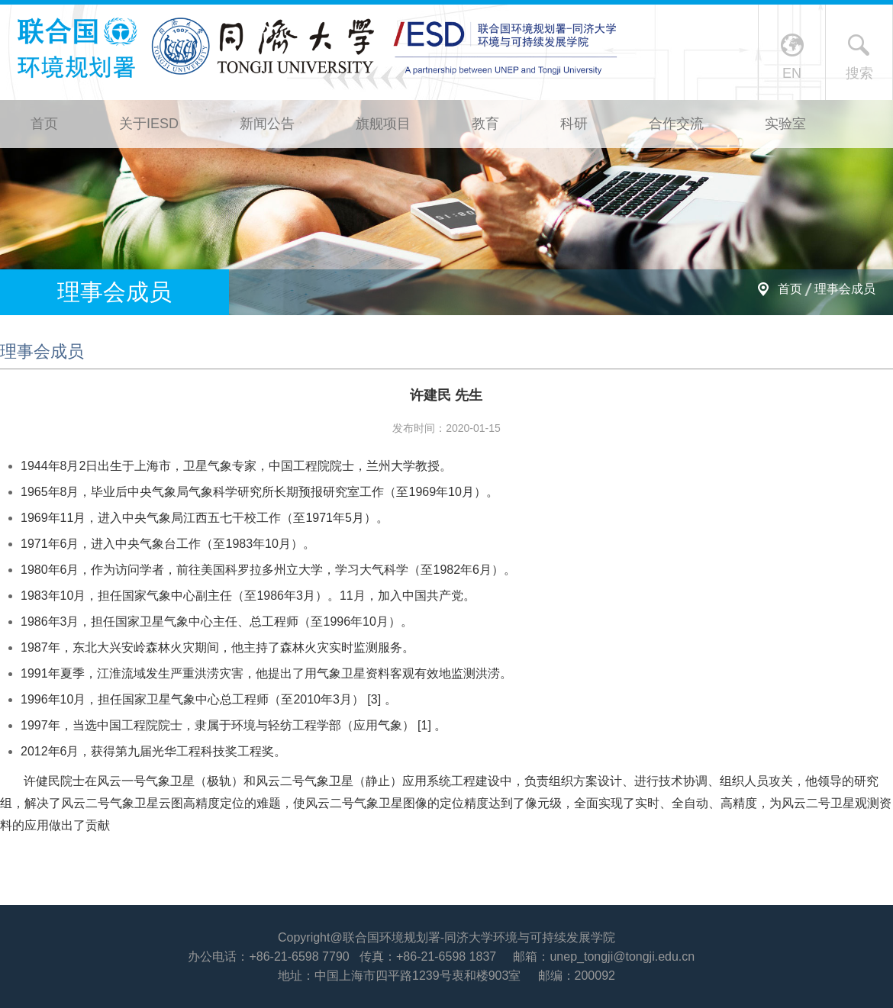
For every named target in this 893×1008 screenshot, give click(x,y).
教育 (485, 123)
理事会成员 (844, 288)
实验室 (785, 123)
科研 (574, 123)
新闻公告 (267, 123)
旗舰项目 (383, 123)
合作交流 (676, 123)
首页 (44, 123)
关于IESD (149, 123)
